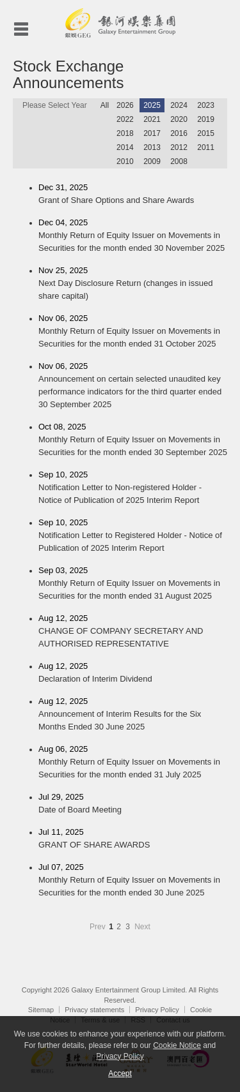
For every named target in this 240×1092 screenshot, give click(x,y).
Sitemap (41, 1009)
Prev (99, 926)
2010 (125, 161)
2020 (179, 119)
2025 (152, 105)
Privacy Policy (157, 1009)
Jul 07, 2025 (132, 880)
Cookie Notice (177, 1045)
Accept (120, 1073)
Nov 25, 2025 (132, 284)
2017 (152, 133)
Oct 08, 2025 (132, 440)
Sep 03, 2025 (132, 583)
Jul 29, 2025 (132, 804)
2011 (205, 147)
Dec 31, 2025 (132, 195)
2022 (125, 119)
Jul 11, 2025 (132, 839)
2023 (205, 105)
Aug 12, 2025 (132, 631)
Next (142, 926)
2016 (179, 133)
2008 (179, 161)
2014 (125, 147)
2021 (152, 119)
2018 (125, 133)
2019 (205, 119)
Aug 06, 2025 (132, 762)
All (104, 105)
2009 (152, 161)
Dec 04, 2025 (132, 236)
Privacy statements (94, 1009)
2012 (179, 147)
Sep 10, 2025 (132, 488)
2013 (152, 147)
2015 (205, 133)
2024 (179, 105)
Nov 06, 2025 (132, 331)
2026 (125, 105)
